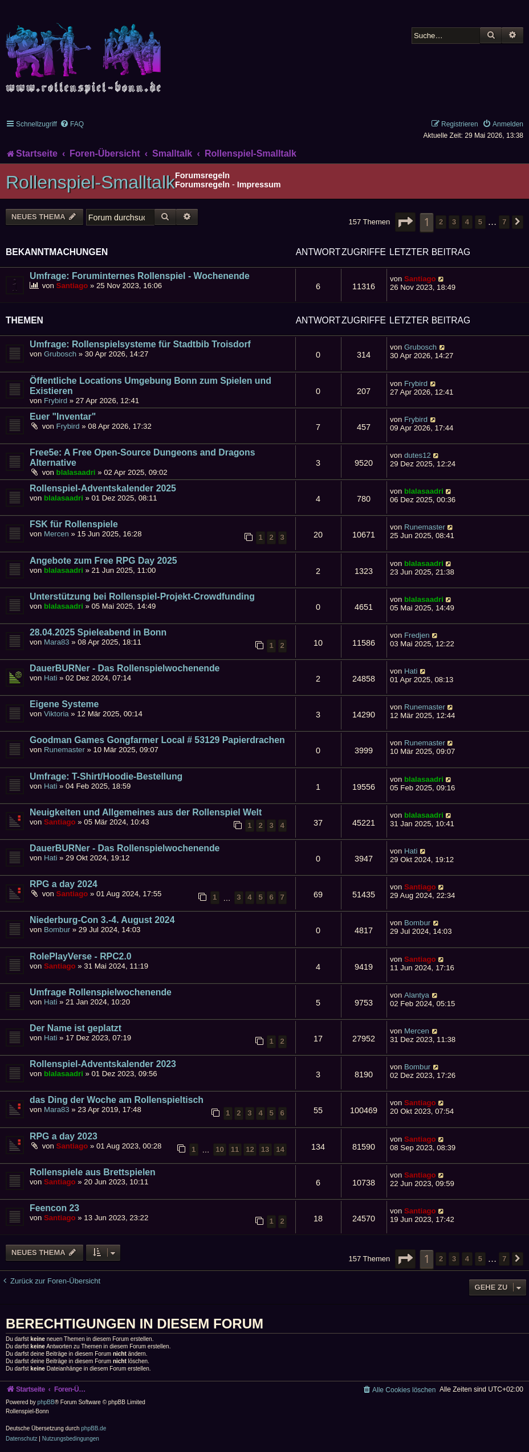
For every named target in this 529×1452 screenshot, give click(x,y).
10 (219, 1149)
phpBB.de (93, 1428)
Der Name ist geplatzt (75, 1028)
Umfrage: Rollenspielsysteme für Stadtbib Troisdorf (140, 344)
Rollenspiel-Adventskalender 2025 (103, 488)
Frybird (55, 400)
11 (235, 1149)
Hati (50, 678)
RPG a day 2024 (63, 884)
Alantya (416, 995)
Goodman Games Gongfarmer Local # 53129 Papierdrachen (157, 740)
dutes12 (417, 455)
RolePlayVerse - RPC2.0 (81, 956)
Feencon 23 (54, 1208)
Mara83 (57, 642)
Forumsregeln (202, 184)
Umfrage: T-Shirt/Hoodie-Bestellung (106, 776)
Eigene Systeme (64, 704)
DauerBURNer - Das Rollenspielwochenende (124, 668)
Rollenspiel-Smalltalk (90, 182)
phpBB (46, 1402)
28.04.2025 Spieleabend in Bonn (98, 632)
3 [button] (454, 222)
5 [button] (480, 222)
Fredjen (417, 635)
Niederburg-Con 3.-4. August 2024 (102, 920)
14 (280, 1149)
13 (265, 1149)
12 (250, 1149)
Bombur (57, 929)
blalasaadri (76, 472)
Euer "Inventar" (63, 416)
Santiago (72, 285)
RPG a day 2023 (63, 1136)
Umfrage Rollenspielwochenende (101, 992)
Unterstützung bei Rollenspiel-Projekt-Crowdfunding (142, 596)
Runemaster (424, 527)
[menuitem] (72, 124)
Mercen (56, 534)
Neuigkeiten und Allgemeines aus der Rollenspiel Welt (146, 812)
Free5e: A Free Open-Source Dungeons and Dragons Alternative (142, 457)
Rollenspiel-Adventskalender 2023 (103, 1064)
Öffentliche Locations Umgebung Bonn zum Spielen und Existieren (150, 386)
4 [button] (467, 222)
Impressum (259, 184)
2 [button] (441, 222)
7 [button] (504, 222)
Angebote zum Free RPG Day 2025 (103, 560)
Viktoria (56, 713)
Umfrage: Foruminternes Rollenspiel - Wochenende (140, 276)
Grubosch (60, 354)
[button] (405, 222)
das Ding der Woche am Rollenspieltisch (117, 1100)
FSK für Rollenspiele (74, 524)
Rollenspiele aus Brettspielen (93, 1172)
